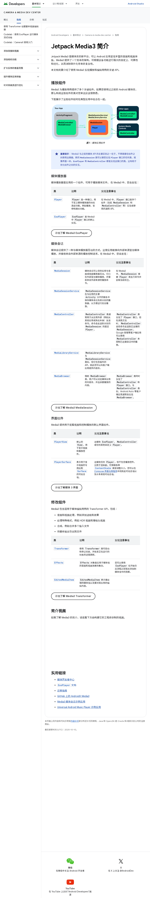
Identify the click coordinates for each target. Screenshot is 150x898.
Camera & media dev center (22, 12)
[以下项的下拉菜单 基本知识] (45, 3)
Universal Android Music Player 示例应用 (79, 707)
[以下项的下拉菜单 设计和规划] (68, 3)
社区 (45, 19)
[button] (18, 50)
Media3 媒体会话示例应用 (71, 701)
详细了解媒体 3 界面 (66, 487)
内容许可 (75, 721)
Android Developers (60, 35)
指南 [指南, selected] (19, 19)
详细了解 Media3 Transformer (73, 596)
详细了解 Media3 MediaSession (74, 407)
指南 (117, 35)
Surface (81, 471)
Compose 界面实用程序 (105, 471)
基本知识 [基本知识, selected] (36, 3)
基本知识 (77, 35)
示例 (32, 19)
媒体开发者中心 (65, 679)
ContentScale (103, 468)
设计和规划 (58, 3)
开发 (77, 3)
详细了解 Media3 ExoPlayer (71, 233)
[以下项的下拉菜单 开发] (84, 3)
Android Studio (136, 3)
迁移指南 (62, 690)
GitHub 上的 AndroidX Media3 (73, 696)
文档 (66, 685)
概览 (6, 19)
